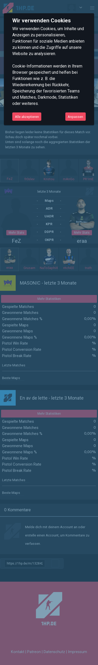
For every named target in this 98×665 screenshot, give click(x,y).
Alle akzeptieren (27, 117)
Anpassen (75, 117)
